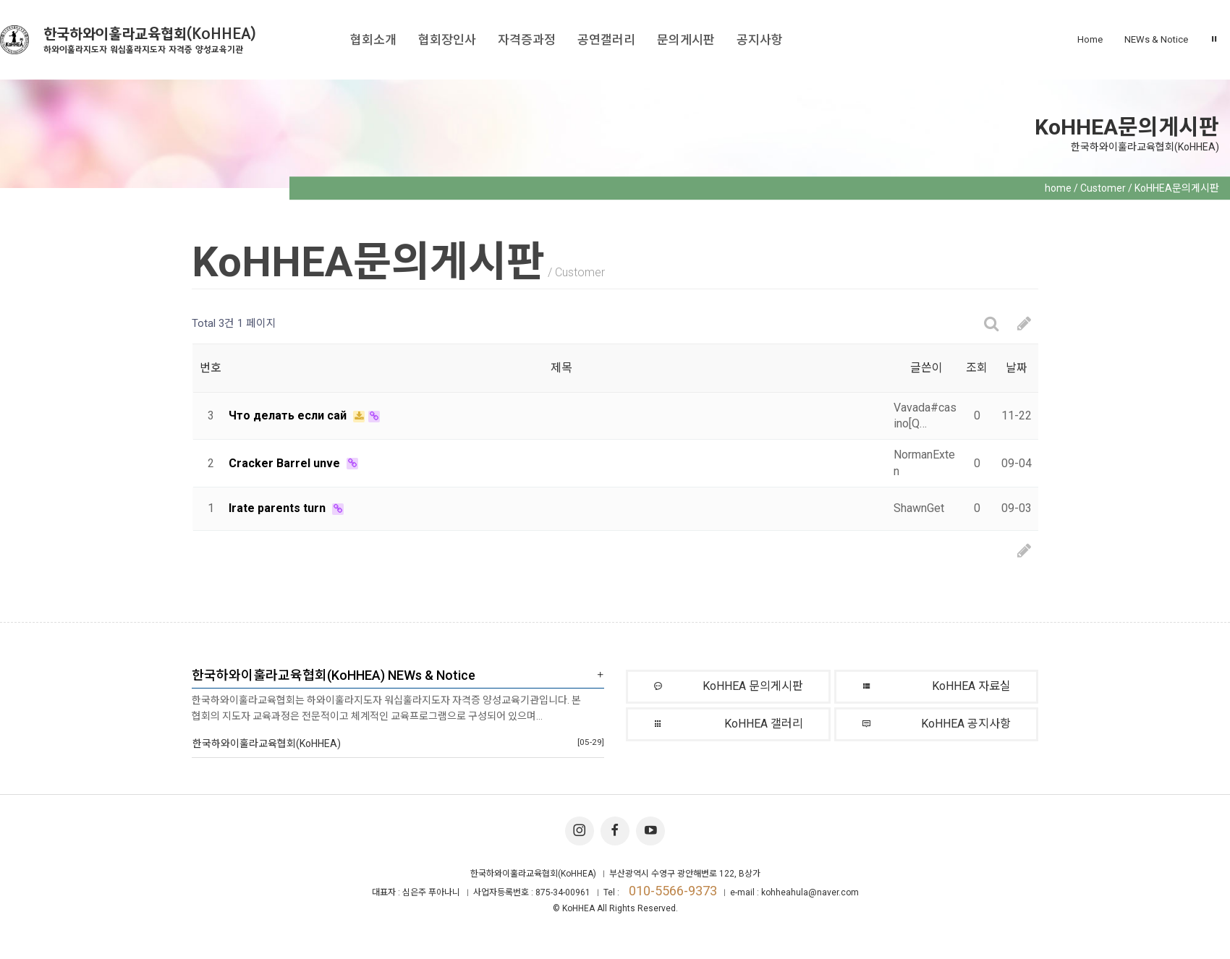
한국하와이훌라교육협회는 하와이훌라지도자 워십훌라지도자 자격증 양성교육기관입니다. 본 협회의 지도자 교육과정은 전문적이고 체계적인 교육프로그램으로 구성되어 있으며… (386, 708)
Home (1090, 39)
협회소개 (373, 40)
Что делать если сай (289, 415)
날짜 (1016, 368)
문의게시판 (686, 40)
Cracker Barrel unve (286, 463)
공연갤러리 (606, 40)
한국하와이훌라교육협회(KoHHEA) (149, 40)
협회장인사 (447, 40)
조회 (977, 368)
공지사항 (760, 40)
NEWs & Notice (1156, 39)
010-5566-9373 (673, 890)
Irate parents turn (278, 508)
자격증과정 (527, 40)
